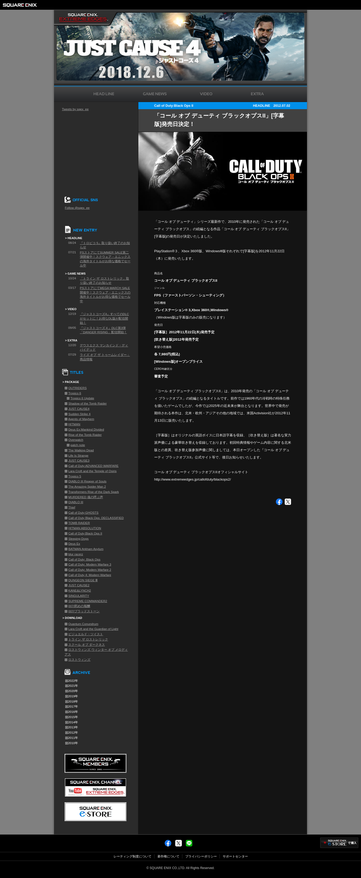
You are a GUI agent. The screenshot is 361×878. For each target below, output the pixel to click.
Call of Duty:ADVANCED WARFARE (93, 466)
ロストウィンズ (79, 660)
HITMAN (74, 424)
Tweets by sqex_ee (75, 109)
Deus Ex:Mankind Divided (86, 429)
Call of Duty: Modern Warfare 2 (89, 570)
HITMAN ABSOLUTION (84, 528)
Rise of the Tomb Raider (85, 435)
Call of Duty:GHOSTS (83, 512)
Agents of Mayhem (81, 419)
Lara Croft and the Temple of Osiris (92, 471)
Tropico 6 (74, 393)
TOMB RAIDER (79, 523)
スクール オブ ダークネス (86, 645)
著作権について (168, 856)
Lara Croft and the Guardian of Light (93, 629)
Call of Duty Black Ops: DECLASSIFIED (96, 518)
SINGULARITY (78, 596)
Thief (71, 507)
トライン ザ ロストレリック (88, 639)
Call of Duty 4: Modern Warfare (89, 575)
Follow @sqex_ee (77, 208)
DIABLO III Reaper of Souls (87, 481)
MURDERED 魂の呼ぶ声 (85, 497)
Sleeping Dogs (78, 539)
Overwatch (75, 440)
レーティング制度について (133, 856)
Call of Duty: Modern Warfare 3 (89, 564)
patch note (77, 445)
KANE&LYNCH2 (79, 590)
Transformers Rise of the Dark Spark (93, 492)
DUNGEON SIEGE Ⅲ (82, 580)
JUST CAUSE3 (78, 460)
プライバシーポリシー (201, 856)
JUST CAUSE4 (78, 409)
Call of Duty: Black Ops (84, 559)
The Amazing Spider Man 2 (87, 486)
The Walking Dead (81, 450)
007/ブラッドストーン (84, 611)
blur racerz (75, 554)
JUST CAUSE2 (78, 585)
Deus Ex (74, 544)
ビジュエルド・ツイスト (85, 634)
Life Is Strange (78, 455)
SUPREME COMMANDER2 (87, 601)
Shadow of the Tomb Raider (87, 403)
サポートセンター (235, 856)
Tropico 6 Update (82, 398)
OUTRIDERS (77, 388)
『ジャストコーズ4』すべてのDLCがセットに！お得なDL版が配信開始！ (104, 318)
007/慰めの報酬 (79, 606)
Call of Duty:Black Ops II (85, 533)
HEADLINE (261, 106)
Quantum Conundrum (83, 624)
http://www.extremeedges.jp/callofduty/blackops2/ (192, 479)
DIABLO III (75, 502)
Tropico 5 (74, 476)
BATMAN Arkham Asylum (85, 549)
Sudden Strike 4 (79, 414)
